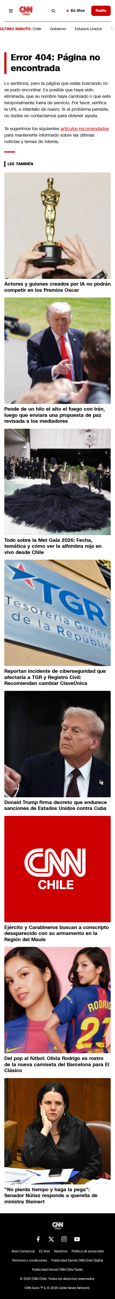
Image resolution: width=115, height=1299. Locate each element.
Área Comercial (23, 1251)
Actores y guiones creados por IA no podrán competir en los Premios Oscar (57, 287)
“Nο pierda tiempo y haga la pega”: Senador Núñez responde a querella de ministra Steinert (50, 1195)
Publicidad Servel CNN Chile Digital (77, 1260)
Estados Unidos (88, 29)
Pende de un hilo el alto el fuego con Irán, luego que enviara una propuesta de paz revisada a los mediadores (54, 415)
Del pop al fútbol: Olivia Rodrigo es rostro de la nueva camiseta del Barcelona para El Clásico (56, 1064)
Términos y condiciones (29, 1260)
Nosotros (60, 1251)
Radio (101, 10)
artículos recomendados (85, 129)
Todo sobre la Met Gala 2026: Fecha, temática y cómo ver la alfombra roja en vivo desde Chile (53, 546)
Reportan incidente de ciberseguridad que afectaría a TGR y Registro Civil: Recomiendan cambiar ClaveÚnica (55, 677)
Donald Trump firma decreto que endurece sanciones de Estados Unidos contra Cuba (55, 805)
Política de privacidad (88, 1251)
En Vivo (76, 10)
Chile (37, 29)
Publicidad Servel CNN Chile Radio (57, 1269)
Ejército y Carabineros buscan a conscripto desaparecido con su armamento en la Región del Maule (56, 933)
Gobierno (58, 29)
